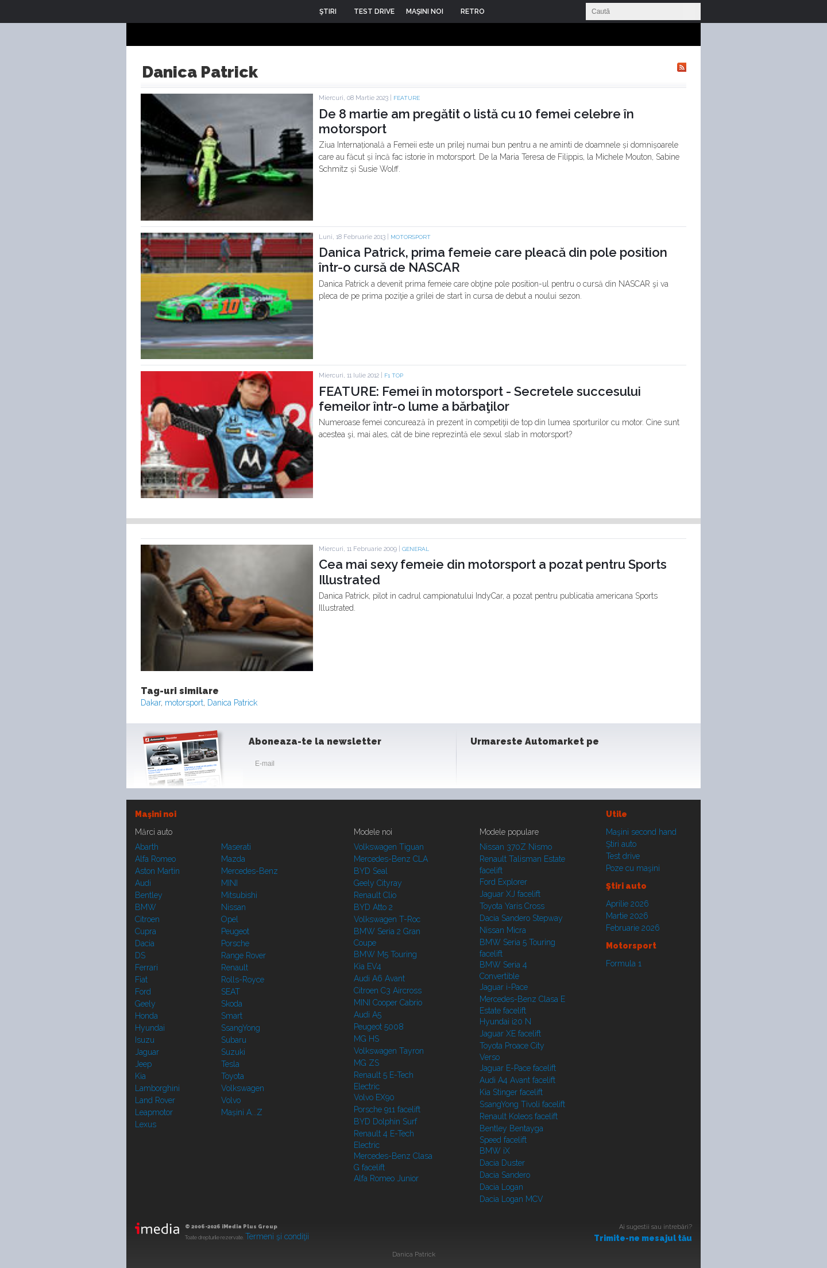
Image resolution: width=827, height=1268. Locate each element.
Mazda (233, 859)
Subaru (233, 1040)
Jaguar (147, 1052)
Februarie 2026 (633, 927)
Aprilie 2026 (627, 903)
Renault (234, 967)
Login (501, 11)
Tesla (230, 1064)
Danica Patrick (232, 702)
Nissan (233, 907)
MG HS (366, 1038)
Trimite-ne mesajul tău (643, 1238)
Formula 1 (623, 963)
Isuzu (144, 1040)
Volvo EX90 (374, 1097)
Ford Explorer (503, 882)
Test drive (623, 856)
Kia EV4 (367, 966)
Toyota (232, 1076)
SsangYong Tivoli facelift (522, 1104)
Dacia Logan (501, 1187)
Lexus (145, 1124)
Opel (229, 919)
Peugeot (235, 931)
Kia (140, 1076)
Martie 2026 (627, 915)
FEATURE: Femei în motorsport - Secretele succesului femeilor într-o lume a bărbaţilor (480, 399)
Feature (406, 98)
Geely (145, 1003)
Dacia (144, 943)
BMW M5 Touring (385, 954)
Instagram (509, 765)
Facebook (481, 765)
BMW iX (495, 1150)
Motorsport (411, 237)
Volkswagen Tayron (389, 1050)
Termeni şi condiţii (277, 1236)
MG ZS (366, 1062)
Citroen (147, 919)
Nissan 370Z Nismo (516, 846)
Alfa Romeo (155, 859)
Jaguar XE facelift (510, 1033)
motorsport (184, 702)
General (415, 549)
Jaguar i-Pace (504, 987)
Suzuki (233, 1052)
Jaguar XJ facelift (510, 894)
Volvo (231, 1100)
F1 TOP (393, 375)
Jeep (143, 1064)
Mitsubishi (239, 895)
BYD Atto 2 (373, 907)
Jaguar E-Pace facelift (518, 1068)
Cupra (145, 931)
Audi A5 (367, 1014)
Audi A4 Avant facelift (517, 1080)
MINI (229, 883)
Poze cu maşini (633, 868)
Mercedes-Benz (249, 871)
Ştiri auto (621, 844)
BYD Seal (371, 871)
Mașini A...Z (241, 1112)
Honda (146, 1015)
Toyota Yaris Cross (512, 906)
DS (140, 955)
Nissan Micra (503, 930)
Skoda (231, 1003)
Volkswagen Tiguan (389, 846)
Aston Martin (157, 871)
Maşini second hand (641, 832)
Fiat (141, 979)
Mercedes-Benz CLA (391, 859)
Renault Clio (375, 895)
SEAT (230, 991)
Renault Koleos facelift (519, 1116)
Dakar (151, 702)
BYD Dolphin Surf (385, 1121)
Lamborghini (157, 1088)
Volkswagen (242, 1088)
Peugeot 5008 (379, 1026)
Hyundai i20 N (505, 1021)
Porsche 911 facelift (387, 1109)
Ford (143, 991)
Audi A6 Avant (379, 978)
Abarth (147, 846)
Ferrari (146, 967)
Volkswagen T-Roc (387, 919)
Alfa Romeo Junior (386, 1178)
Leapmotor (154, 1112)
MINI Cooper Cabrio (388, 1002)
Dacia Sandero (505, 1175)
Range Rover (243, 955)
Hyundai (150, 1027)
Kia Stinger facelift (511, 1092)
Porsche (235, 943)
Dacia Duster (502, 1162)
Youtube (538, 765)
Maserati (236, 846)
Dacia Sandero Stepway (521, 918)
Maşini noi (155, 814)
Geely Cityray (378, 883)
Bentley (149, 895)
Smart (231, 1015)
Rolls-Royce (242, 979)
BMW (145, 907)
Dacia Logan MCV (511, 1199)
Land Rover (155, 1100)
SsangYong (240, 1027)
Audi (143, 883)
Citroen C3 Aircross (388, 990)
